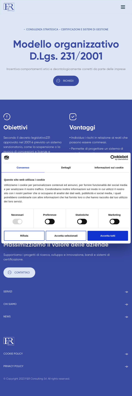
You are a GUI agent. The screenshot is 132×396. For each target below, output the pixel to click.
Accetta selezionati (66, 235)
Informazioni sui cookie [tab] (109, 167)
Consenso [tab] (23, 167)
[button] (122, 7)
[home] (9, 7)
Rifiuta (24, 235)
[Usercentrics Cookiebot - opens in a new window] (113, 157)
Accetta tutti (107, 235)
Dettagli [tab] (66, 167)
